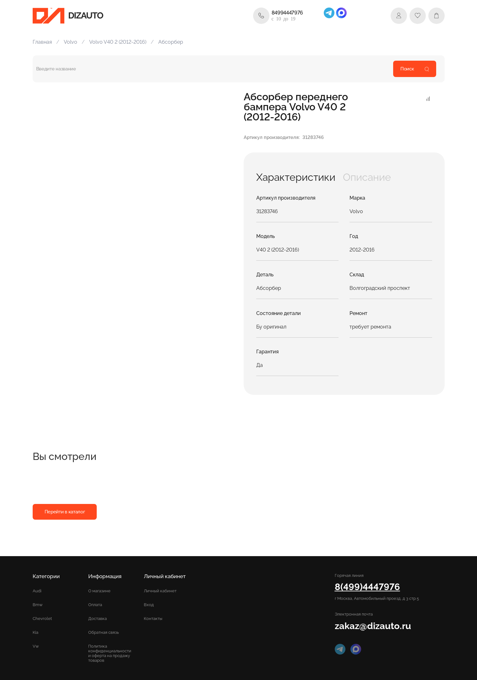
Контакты (153, 618)
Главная (42, 42)
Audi (37, 591)
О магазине (99, 591)
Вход (149, 604)
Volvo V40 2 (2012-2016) (117, 42)
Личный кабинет (160, 591)
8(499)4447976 (367, 586)
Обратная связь (103, 632)
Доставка (97, 618)
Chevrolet (42, 618)
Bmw (38, 604)
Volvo (70, 42)
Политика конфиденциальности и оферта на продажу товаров (109, 653)
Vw (36, 646)
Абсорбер (170, 42)
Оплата (95, 604)
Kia (35, 632)
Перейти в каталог (65, 512)
